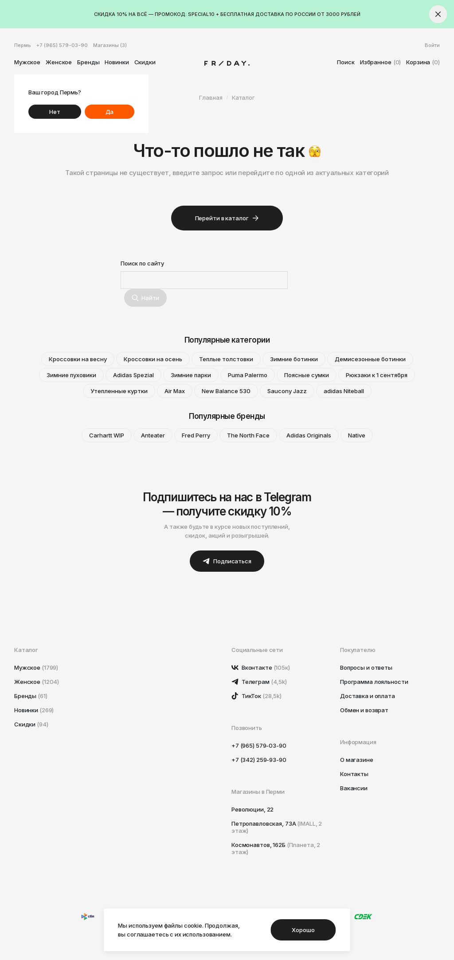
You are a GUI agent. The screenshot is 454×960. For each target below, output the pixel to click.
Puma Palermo (247, 375)
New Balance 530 (226, 390)
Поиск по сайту (142, 263)
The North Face (248, 435)
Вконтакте (260, 667)
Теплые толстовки (226, 359)
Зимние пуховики (71, 375)
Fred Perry (196, 435)
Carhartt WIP (106, 435)
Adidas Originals (308, 435)
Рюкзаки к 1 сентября (376, 375)
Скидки (145, 62)
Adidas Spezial (133, 375)
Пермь (22, 45)
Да (110, 111)
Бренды (88, 62)
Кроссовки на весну (78, 359)
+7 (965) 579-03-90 (62, 45)
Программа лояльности (374, 681)
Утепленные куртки (119, 390)
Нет (54, 111)
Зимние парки (191, 375)
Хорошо (303, 929)
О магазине (356, 759)
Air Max (174, 390)
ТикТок (256, 695)
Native (356, 435)
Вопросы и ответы (366, 667)
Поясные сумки (306, 375)
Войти (432, 45)
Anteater (153, 435)
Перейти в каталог (227, 218)
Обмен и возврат (364, 710)
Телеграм (259, 681)
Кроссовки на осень (153, 359)
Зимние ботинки (294, 359)
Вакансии (354, 788)
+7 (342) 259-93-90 (258, 759)
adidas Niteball (344, 390)
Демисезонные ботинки (370, 359)
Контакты (354, 773)
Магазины (110, 45)
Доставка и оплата (367, 695)
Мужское (27, 62)
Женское (59, 62)
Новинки (117, 62)
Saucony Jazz (287, 390)
